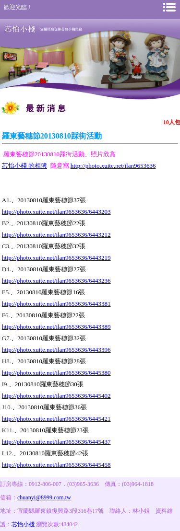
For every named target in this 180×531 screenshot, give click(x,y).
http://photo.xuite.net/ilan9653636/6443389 (56, 326)
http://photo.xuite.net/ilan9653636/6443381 (56, 303)
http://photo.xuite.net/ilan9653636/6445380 (56, 372)
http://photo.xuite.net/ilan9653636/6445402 (56, 395)
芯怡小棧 (23, 524)
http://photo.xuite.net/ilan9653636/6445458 (56, 464)
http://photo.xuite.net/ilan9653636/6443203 (56, 211)
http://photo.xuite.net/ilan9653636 (113, 165)
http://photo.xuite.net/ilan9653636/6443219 (56, 257)
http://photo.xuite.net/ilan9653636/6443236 (56, 280)
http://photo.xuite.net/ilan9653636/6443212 (56, 234)
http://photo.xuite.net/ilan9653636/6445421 (56, 418)
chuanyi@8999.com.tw (44, 497)
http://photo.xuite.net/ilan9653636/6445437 (56, 441)
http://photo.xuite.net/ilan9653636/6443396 (56, 349)
